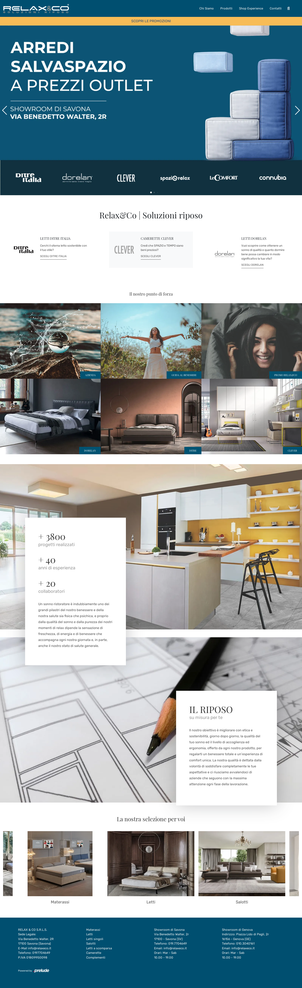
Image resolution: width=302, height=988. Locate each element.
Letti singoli (94, 939)
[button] (297, 110)
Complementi (95, 957)
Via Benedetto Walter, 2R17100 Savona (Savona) (36, 941)
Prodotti (226, 8)
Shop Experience (251, 8)
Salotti (91, 943)
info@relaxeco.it (39, 948)
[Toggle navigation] (288, 8)
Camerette (93, 953)
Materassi (93, 930)
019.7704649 (177, 943)
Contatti (276, 8)
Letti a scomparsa (99, 948)
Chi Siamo (206, 8)
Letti (89, 934)
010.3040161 (245, 943)
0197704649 (41, 953)
